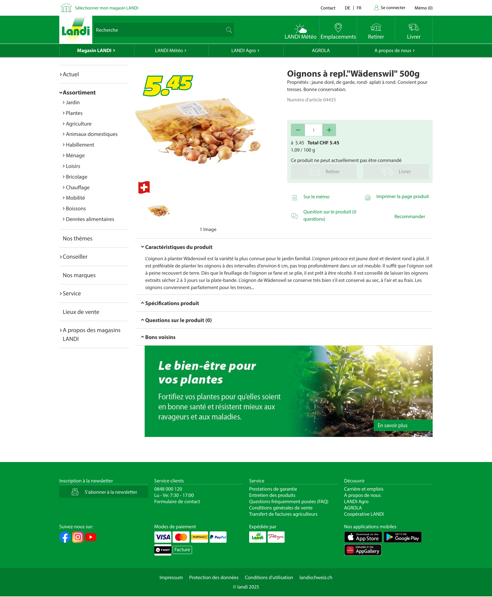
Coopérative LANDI (364, 514)
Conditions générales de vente (281, 508)
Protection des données (214, 577)
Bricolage (76, 176)
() (424, 8)
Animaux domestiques (92, 133)
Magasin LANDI (94, 50)
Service (72, 293)
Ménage (75, 155)
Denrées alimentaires (90, 219)
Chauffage (78, 187)
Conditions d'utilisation (269, 577)
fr (359, 8)
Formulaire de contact (177, 501)
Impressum (171, 577)
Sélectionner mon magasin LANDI (106, 8)
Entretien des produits (272, 495)
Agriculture (79, 123)
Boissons (76, 208)
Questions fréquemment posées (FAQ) (289, 501)
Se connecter (393, 7)
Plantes (74, 112)
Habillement (80, 144)
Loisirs (73, 165)
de (347, 8)
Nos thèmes (78, 238)
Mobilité (75, 197)
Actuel (71, 74)
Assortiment (79, 92)
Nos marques (79, 275)
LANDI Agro (243, 50)
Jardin (73, 102)
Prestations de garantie (273, 489)
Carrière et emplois (364, 489)
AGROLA (321, 50)
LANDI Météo (169, 50)
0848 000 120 (168, 489)
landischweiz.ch (316, 577)
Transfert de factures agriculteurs (283, 514)
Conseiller (75, 256)
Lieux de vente (81, 311)
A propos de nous (392, 50)
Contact (328, 8)
